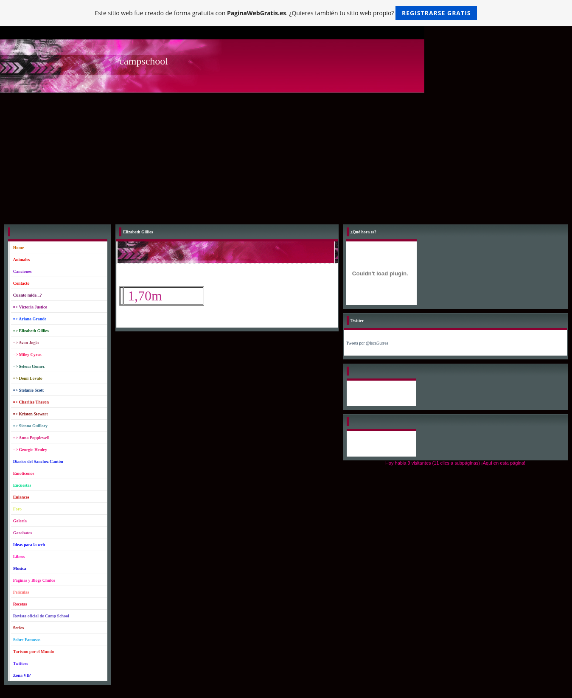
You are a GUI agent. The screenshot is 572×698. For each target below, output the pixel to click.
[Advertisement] (286, 156)
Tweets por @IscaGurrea (367, 343)
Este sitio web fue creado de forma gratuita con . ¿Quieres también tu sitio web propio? (286, 13)
